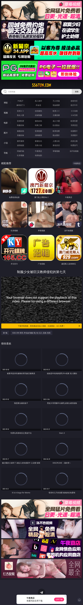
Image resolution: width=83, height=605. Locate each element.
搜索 (76, 91)
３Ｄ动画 (74, 111)
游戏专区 (74, 101)
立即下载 (59, 599)
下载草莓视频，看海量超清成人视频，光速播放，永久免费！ (49, 325)
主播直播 (56, 115)
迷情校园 (20, 145)
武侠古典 (74, 141)
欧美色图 (56, 131)
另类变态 (74, 125)
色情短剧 (38, 155)
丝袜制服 (38, 115)
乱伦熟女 (56, 125)
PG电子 (21, 101)
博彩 (6, 102)
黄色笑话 (56, 145)
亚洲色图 (38, 131)
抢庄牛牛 (74, 105)
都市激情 (20, 141)
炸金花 (38, 105)
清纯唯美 (38, 135)
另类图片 (74, 135)
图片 (6, 132)
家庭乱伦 (38, 141)
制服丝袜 (20, 125)
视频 (6, 112)
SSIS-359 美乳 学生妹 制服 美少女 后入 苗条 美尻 (31, 333)
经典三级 (38, 125)
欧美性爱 (74, 121)
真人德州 (38, 101)
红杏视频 (20, 155)
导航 (6, 153)
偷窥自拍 (20, 131)
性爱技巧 (74, 145)
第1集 (5, 333)
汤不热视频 (74, 151)
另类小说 (38, 145)
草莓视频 (56, 151)
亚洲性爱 (20, 121)
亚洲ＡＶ (20, 111)
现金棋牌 (56, 105)
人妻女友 (56, 141)
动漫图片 (74, 131)
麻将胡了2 (21, 105)
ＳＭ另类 (74, 115)
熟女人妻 (20, 115)
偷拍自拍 (38, 121)
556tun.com (41, 85)
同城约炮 (20, 151)
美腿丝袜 (20, 135)
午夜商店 (38, 151)
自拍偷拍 (38, 111)
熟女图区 (56, 135)
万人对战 (56, 101)
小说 (6, 142)
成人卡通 (56, 121)
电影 (6, 122)
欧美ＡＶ (56, 111)
